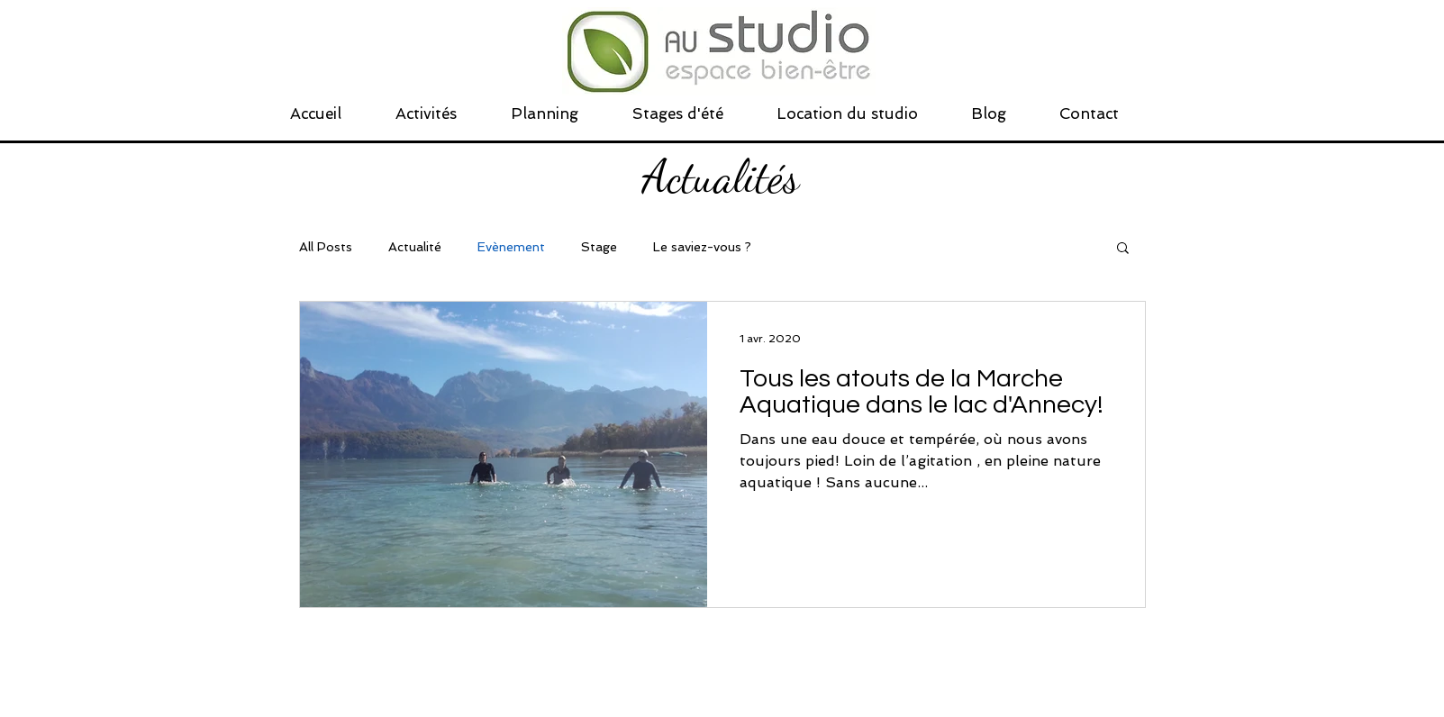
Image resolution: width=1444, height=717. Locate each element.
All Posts (325, 247)
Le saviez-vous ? (702, 247)
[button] (1122, 249)
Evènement (511, 247)
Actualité (414, 247)
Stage (599, 247)
